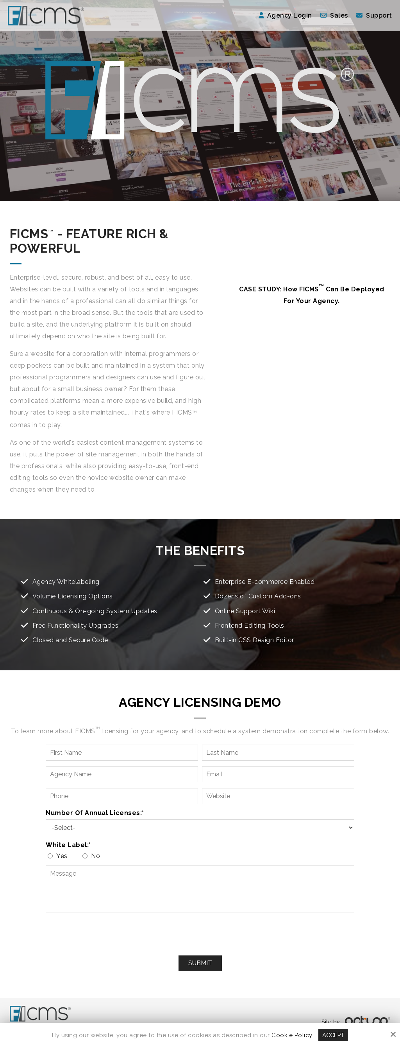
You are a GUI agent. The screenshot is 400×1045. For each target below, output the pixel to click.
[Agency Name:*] (122, 774)
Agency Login (285, 15)
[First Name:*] (122, 753)
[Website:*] (278, 796)
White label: (68, 845)
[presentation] (200, 934)
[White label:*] (50, 855)
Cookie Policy (291, 1034)
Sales (339, 15)
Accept (333, 1034)
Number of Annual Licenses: (95, 813)
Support (379, 15)
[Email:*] (278, 774)
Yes (59, 856)
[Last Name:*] (278, 753)
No (93, 856)
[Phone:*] (122, 796)
